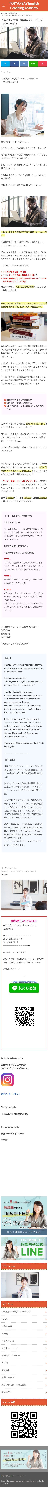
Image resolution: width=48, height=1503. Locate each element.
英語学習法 (7, 1392)
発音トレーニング (10, 1348)
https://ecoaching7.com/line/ (25, 982)
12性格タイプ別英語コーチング (16, 1311)
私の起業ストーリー (11, 1355)
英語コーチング (9, 1377)
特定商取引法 (6, 1476)
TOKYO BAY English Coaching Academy (24, 5)
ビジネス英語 (8, 1341)
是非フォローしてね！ (10, 1094)
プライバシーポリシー (18, 1476)
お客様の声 (7, 1326)
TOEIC (5, 1319)
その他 (5, 1333)
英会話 (5, 1362)
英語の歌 (6, 1370)
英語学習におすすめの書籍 (14, 1384)
